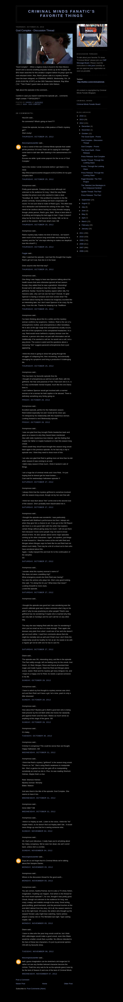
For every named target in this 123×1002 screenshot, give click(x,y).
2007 (82, 247)
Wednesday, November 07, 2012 (39, 974)
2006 (82, 251)
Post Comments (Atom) (36, 989)
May (84, 214)
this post (91, 65)
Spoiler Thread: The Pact (91, 192)
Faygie (25, 253)
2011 (82, 233)
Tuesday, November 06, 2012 (38, 951)
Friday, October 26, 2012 (36, 400)
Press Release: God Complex (93, 156)
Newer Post (20, 984)
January (85, 229)
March (84, 221)
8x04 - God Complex (32, 104)
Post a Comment (22, 980)
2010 (82, 237)
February (85, 225)
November (86, 130)
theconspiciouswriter (30, 143)
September (86, 200)
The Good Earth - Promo (91, 137)
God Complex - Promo (90, 146)
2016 (82, 116)
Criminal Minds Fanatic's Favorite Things (61, 13)
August (85, 203)
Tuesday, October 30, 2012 (37, 736)
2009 (82, 240)
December (86, 126)
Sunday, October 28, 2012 (36, 680)
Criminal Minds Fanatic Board (88, 104)
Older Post (68, 984)
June (84, 211)
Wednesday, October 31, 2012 (39, 752)
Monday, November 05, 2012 (37, 867)
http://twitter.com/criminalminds (90, 82)
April (84, 218)
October (85, 133)
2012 (82, 123)
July (83, 207)
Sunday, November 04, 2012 (37, 831)
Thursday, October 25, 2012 (38, 137)
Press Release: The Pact (91, 195)
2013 (82, 119)
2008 (82, 244)
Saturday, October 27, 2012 (37, 482)
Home (44, 984)
